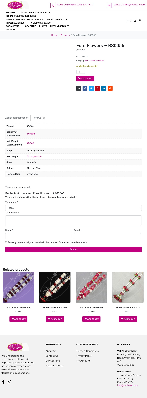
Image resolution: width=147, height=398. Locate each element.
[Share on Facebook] (85, 88)
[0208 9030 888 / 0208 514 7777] (52, 5)
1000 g (30, 143)
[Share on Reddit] (110, 88)
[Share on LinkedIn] (103, 88)
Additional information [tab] (16, 117)
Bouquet (12, 12)
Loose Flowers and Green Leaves (25, 19)
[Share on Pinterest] (97, 88)
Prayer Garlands (16, 22)
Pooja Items (14, 26)
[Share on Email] (78, 88)
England (31, 133)
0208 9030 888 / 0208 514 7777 (74, 4)
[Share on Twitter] (91, 88)
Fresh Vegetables (59, 26)
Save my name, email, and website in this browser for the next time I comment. (48, 242)
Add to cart (86, 78)
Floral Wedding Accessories (22, 16)
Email (77, 230)
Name (9, 230)
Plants (43, 26)
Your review (12, 212)
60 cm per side (34, 156)
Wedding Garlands (42, 22)
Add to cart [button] (20, 319)
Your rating (11, 202)
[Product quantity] (80, 72)
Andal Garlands (57, 19)
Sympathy (30, 26)
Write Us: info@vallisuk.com (130, 4)
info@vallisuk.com (127, 385)
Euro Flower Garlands (94, 60)
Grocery (10, 29)
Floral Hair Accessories (35, 12)
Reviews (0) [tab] (39, 117)
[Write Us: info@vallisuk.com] (109, 5)
